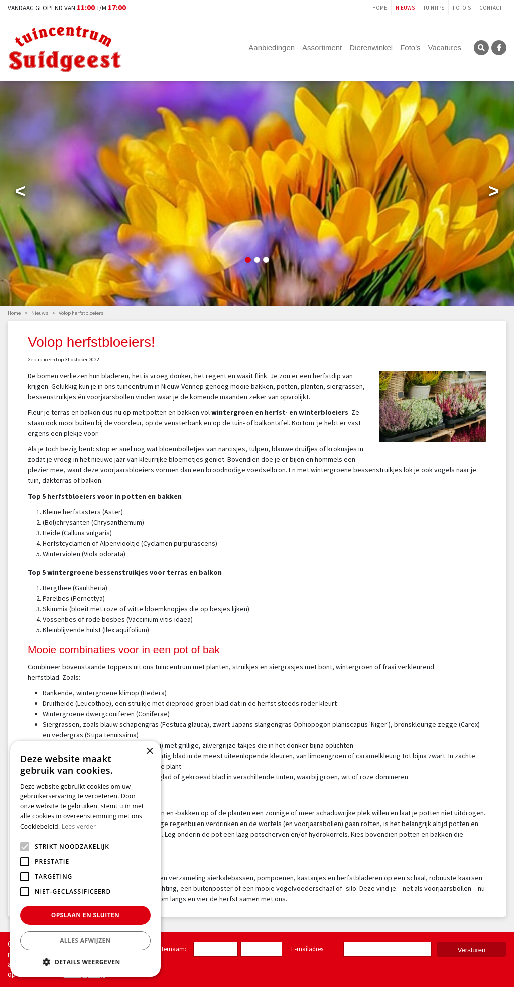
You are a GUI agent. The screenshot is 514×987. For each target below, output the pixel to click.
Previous (20, 193)
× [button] (149, 751)
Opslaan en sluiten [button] (85, 915)
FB (498, 47)
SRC (481, 47)
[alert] (85, 859)
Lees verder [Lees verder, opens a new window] (79, 826)
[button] (85, 962)
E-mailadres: (310, 950)
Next (494, 193)
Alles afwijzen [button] (85, 940)
